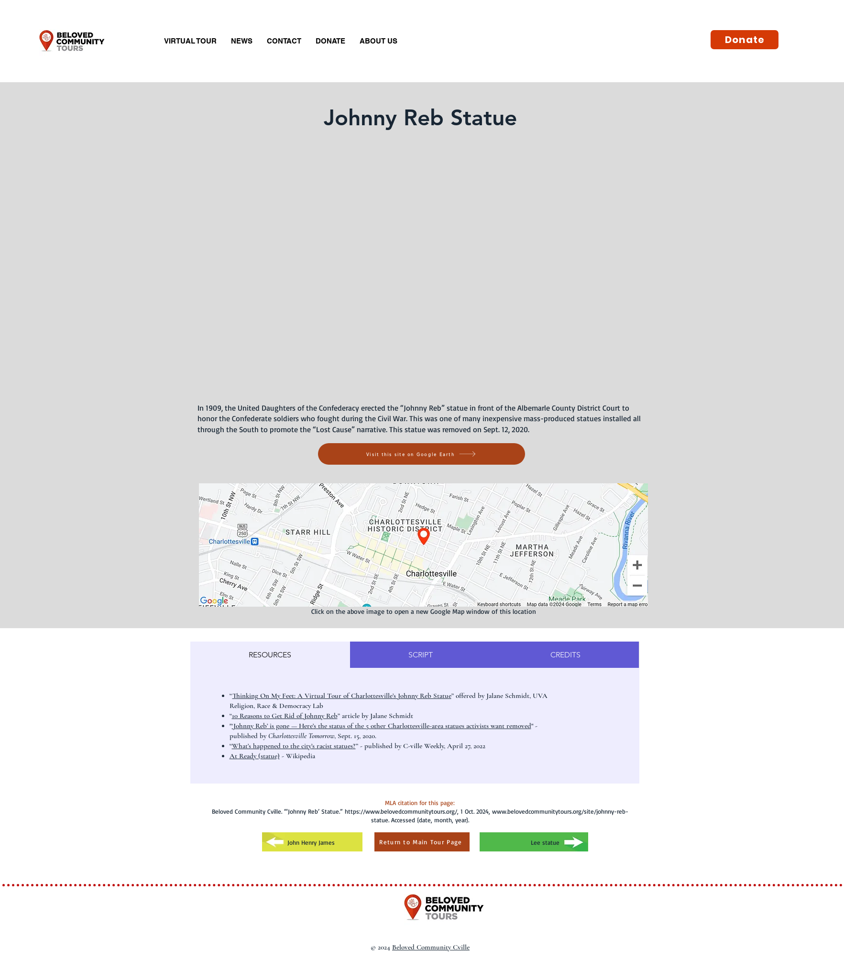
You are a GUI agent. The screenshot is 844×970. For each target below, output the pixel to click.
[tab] (270, 655)
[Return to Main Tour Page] (422, 841)
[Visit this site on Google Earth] (421, 454)
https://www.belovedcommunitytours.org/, (402, 811)
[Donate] (744, 39)
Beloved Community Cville (431, 947)
